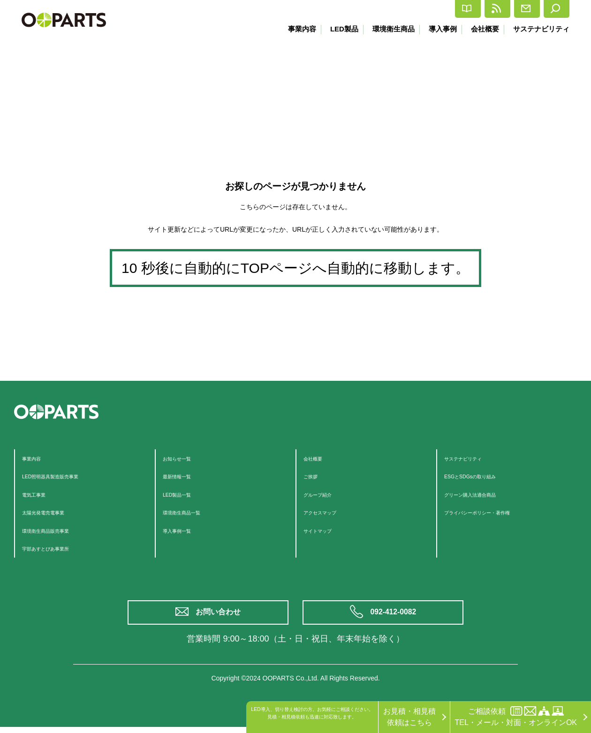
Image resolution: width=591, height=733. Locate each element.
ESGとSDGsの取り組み (484, 476)
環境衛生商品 (388, 29)
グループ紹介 (326, 494)
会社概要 (483, 29)
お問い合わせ (220, 615)
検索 (550, 9)
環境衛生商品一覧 (193, 512)
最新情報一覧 (185, 476)
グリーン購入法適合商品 (485, 494)
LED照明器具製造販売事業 (67, 476)
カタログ (383, 9)
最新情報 (441, 9)
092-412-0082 (395, 615)
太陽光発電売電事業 (56, 512)
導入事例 (439, 29)
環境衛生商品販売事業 (59, 530)
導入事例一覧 (185, 530)
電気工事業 (41, 494)
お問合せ (499, 9)
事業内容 (293, 29)
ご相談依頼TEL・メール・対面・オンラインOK (516, 716)
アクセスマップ (329, 512)
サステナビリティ (541, 29)
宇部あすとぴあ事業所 (59, 548)
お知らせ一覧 (185, 458)
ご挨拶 (314, 476)
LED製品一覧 (185, 494)
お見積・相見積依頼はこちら (409, 716)
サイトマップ (326, 530)
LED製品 (337, 29)
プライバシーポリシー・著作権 (496, 512)
